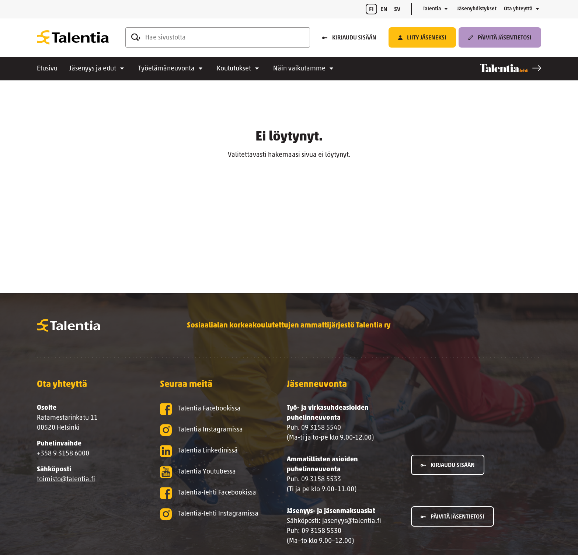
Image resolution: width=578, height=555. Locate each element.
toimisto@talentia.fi (66, 479)
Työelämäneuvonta (166, 68)
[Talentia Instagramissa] (211, 430)
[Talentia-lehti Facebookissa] (211, 493)
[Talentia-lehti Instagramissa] (211, 514)
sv (397, 10)
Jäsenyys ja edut (92, 68)
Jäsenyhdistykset (477, 9)
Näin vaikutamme (299, 68)
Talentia (432, 9)
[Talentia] (73, 37)
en (383, 10)
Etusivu (47, 68)
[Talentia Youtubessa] (211, 472)
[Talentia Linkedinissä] (211, 451)
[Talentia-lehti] (510, 68)
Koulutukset (234, 68)
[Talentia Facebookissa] (211, 409)
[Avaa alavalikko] (446, 9)
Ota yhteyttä (518, 9)
